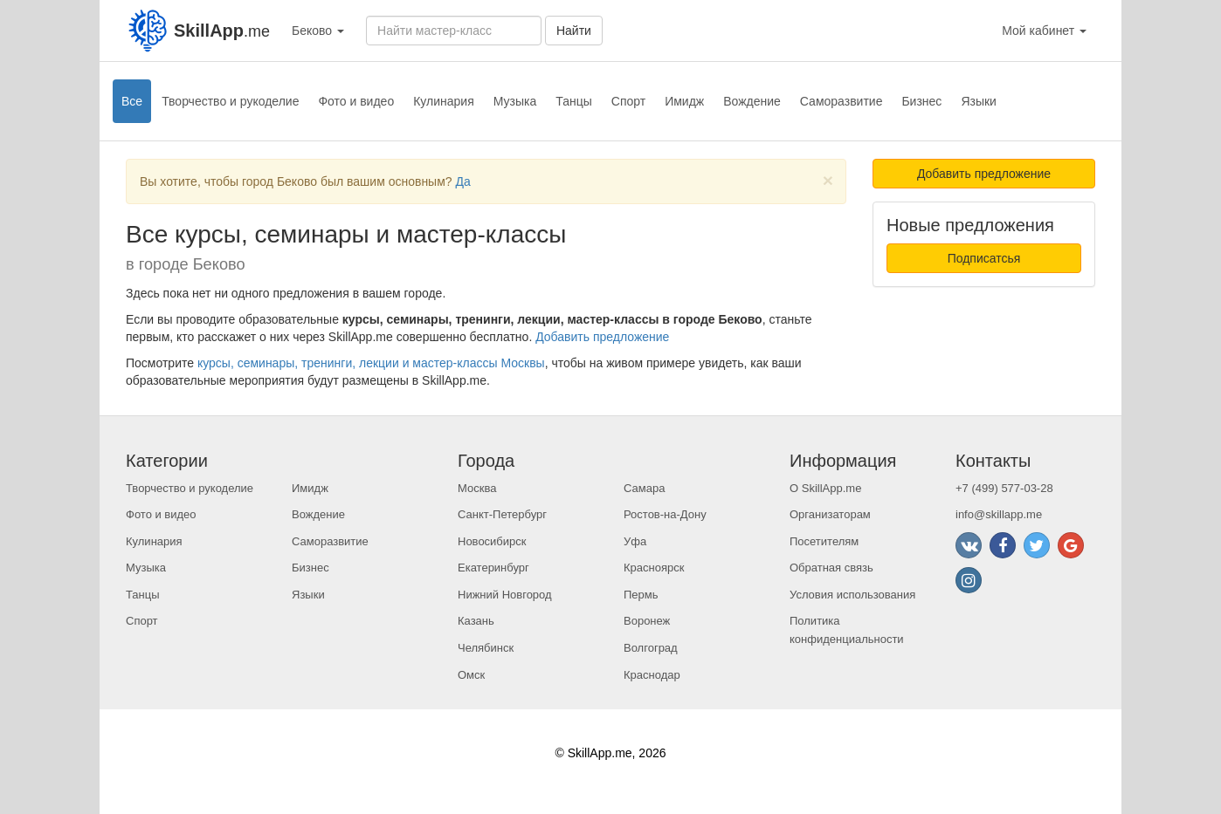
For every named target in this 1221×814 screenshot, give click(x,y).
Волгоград (651, 647)
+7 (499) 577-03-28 (1004, 488)
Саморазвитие (841, 101)
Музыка (515, 101)
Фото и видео (356, 101)
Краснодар (652, 674)
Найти (573, 31)
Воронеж (647, 620)
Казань (476, 620)
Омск (471, 674)
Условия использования (852, 594)
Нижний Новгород (505, 594)
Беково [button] (318, 31)
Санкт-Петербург (502, 514)
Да (462, 181)
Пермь (641, 594)
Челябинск (486, 647)
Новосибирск (492, 541)
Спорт (628, 101)
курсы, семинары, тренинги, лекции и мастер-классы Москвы (371, 363)
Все (131, 101)
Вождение (752, 101)
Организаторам (830, 514)
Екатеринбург (493, 567)
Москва (477, 488)
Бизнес (921, 101)
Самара (644, 488)
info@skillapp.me (998, 514)
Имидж (684, 101)
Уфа (635, 541)
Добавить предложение (602, 337)
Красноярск (654, 567)
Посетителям (824, 541)
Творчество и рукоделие (230, 101)
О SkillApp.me (825, 488)
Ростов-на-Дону (665, 514)
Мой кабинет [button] (1044, 31)
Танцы (573, 101)
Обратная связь (831, 567)
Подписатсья (984, 258)
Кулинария (443, 101)
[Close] (828, 180)
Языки (979, 101)
